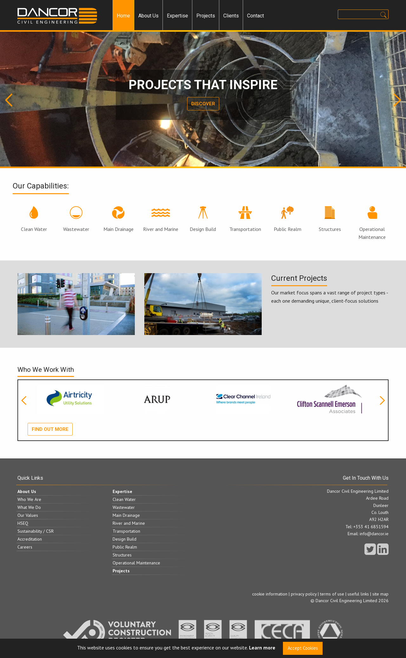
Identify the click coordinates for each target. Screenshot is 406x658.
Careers (24, 547)
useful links (358, 594)
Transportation (245, 219)
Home (123, 16)
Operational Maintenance (372, 223)
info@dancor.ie (374, 533)
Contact (255, 16)
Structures (330, 219)
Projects (205, 16)
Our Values (27, 515)
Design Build (203, 219)
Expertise (177, 16)
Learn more (262, 648)
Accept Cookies (303, 648)
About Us (148, 16)
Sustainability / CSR (35, 531)
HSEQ (22, 523)
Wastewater (76, 219)
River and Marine (160, 219)
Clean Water (34, 219)
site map (380, 594)
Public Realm (287, 219)
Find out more (50, 429)
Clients (231, 16)
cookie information (269, 594)
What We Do (29, 507)
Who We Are (29, 499)
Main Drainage (118, 219)
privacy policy (304, 594)
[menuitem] (123, 16)
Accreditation (29, 539)
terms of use (332, 594)
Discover (203, 104)
